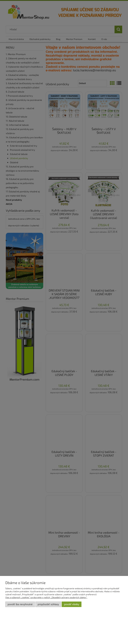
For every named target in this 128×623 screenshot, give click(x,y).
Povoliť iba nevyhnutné (20, 604)
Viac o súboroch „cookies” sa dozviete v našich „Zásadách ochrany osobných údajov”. (46, 597)
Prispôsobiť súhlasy (48, 604)
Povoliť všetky (71, 604)
